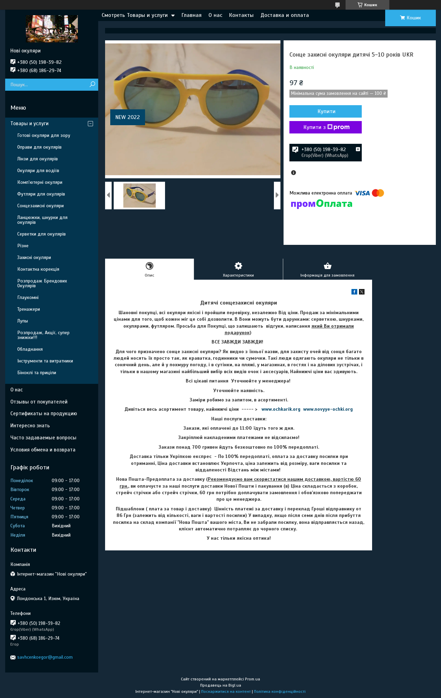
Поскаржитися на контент (226, 691)
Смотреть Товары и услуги (135, 15)
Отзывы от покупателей (39, 402)
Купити (327, 111)
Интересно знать (30, 425)
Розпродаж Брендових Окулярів (42, 283)
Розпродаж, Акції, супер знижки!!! (43, 335)
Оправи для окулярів (39, 147)
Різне (23, 246)
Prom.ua (252, 679)
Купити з (327, 127)
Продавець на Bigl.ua (220, 685)
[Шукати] (92, 85)
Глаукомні (28, 297)
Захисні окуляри (34, 257)
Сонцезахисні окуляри (40, 206)
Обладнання (30, 349)
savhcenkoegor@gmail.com (45, 657)
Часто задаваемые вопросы (43, 438)
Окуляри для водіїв (38, 170)
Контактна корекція (38, 269)
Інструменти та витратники (45, 361)
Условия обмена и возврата (42, 450)
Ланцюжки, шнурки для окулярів (42, 220)
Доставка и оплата (284, 15)
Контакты (241, 15)
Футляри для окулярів (41, 194)
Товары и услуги (29, 123)
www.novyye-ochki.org (328, 409)
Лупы (22, 321)
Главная (192, 15)
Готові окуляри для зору (43, 135)
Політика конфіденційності (280, 691)
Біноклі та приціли (36, 373)
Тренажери (28, 309)
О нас (215, 15)
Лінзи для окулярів (37, 159)
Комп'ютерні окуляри (39, 182)
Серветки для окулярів (41, 234)
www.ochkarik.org (280, 409)
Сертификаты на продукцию (43, 413)
